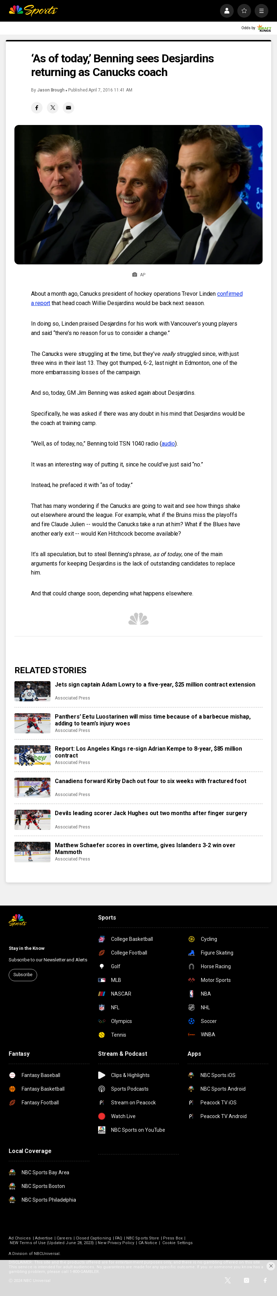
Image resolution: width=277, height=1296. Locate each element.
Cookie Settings (177, 1243)
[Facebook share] (37, 107)
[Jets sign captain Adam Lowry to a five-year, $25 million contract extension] (32, 691)
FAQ (118, 1238)
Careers (64, 1238)
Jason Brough (51, 90)
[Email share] (68, 107)
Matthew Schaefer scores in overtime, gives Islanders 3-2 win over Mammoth (145, 848)
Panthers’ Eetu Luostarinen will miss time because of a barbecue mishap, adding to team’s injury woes (153, 720)
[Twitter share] (52, 107)
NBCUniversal (47, 1253)
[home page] (33, 11)
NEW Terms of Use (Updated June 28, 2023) (52, 1243)
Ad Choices (20, 1238)
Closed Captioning (93, 1238)
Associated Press (72, 698)
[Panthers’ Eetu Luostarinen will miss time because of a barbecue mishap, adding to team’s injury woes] (32, 723)
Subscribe (22, 974)
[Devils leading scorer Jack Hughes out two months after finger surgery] (32, 820)
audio (168, 443)
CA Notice (148, 1243)
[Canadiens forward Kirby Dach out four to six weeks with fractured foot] (32, 788)
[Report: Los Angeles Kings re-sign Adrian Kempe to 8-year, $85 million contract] (32, 755)
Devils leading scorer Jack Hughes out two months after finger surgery (151, 813)
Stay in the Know (27, 948)
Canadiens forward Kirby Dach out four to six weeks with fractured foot (150, 781)
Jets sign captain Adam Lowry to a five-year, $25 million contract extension (155, 684)
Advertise (44, 1238)
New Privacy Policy (116, 1243)
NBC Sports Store (142, 1238)
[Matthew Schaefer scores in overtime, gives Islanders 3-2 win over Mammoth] (32, 852)
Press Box (173, 1238)
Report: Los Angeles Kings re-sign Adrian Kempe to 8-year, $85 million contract (148, 752)
